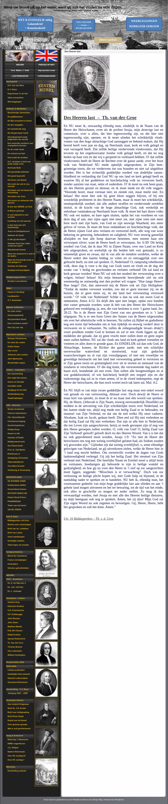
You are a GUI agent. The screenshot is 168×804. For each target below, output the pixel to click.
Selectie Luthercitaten (18, 678)
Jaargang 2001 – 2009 (18, 693)
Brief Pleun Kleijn (16, 716)
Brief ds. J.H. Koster (17, 708)
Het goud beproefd (16, 176)
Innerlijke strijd (14, 386)
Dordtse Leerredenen (17, 281)
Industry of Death (15, 437)
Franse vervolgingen (17, 560)
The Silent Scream (16, 466)
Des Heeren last (72, 51)
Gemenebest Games (17, 489)
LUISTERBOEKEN (20, 76)
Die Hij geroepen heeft (18, 133)
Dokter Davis (13, 346)
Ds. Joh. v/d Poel (15, 587)
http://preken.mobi (46, 70)
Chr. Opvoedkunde (16, 417)
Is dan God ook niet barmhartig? (17, 226)
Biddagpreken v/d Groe (18, 520)
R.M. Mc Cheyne (15, 631)
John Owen (13, 622)
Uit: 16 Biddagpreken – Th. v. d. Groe (88, 518)
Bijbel (8, 288)
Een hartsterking (15, 374)
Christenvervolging (16, 421)
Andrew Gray (14, 602)
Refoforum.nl (14, 454)
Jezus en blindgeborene (19, 231)
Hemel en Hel (14, 433)
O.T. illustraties (14, 300)
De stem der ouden (16, 342)
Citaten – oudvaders (15, 370)
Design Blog (97, 800)
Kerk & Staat (12, 516)
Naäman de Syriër (16, 235)
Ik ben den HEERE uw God (20, 207)
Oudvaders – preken (15, 598)
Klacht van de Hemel (17, 720)
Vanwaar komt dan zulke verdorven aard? (19, 244)
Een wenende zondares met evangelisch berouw (20, 144)
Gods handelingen (16, 537)
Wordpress (119, 800)
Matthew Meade (15, 626)
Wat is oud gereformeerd (19, 728)
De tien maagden (15, 125)
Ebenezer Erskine (16, 606)
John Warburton (15, 359)
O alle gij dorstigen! (17, 239)
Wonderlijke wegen (16, 363)
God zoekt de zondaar (18, 157)
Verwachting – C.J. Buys (17, 689)
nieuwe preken (108, 39)
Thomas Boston (15, 647)
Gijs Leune (12, 350)
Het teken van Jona (16, 196)
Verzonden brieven (14, 700)
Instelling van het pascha (19, 221)
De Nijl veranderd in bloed (20, 121)
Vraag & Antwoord (14, 736)
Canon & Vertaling (16, 292)
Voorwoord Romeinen (18, 682)
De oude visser (14, 311)
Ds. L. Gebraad (14, 591)
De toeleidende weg (17, 129)
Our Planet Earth (15, 446)
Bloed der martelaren (17, 556)
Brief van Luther (15, 533)
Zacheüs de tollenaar (17, 266)
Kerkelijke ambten (16, 541)
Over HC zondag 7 (16, 760)
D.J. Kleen (12, 89)
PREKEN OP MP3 (46, 65)
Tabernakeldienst (15, 462)
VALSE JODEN (14, 509)
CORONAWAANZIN (46, 76)
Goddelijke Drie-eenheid (19, 674)
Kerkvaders (13, 564)
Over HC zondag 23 (16, 756)
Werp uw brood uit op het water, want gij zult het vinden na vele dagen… (64, 7)
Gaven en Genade (16, 382)
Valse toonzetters (15, 98)
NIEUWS (20, 65)
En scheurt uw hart (16, 153)
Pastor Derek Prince (17, 497)
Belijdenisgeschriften (16, 277)
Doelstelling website (17, 771)
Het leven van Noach (17, 180)
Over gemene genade (17, 724)
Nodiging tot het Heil (17, 390)
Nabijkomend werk (16, 442)
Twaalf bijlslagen (15, 398)
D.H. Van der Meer (16, 85)
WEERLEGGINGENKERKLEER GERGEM (144, 23)
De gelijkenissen (15, 117)
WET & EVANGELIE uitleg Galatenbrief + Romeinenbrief (35, 24)
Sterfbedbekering (15, 394)
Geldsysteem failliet (17, 485)
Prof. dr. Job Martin (16, 450)
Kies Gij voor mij (15, 327)
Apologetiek (11, 81)
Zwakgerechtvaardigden (19, 270)
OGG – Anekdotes (14, 579)
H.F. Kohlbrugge (15, 614)
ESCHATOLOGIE (14, 477)
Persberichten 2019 (15, 662)
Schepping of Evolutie (18, 458)
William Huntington (16, 655)
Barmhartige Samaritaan (19, 113)
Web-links (10, 767)
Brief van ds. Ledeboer (18, 529)
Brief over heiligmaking (18, 712)
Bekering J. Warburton (18, 739)
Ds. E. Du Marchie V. (17, 583)
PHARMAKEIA (14, 501)
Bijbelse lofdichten (14, 307)
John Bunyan (14, 618)
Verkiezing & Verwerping (19, 470)
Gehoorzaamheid (15, 315)
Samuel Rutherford (16, 639)
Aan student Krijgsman (18, 704)
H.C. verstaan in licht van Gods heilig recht (19, 163)
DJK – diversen (13, 405)
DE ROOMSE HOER (17, 481)
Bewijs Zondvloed (16, 409)
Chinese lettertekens (17, 413)
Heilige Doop (13, 429)
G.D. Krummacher (16, 610)
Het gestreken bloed (17, 319)
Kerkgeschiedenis (14, 552)
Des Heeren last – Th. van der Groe (100, 117)
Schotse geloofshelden (18, 568)
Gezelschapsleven (16, 425)
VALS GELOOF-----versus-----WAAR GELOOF (84, 25)
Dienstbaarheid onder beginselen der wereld (18, 138)
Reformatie (11, 666)
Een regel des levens (17, 378)
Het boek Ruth (14, 168)
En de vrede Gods (16, 149)
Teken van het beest (17, 505)
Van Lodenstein (15, 651)
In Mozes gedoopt (16, 211)
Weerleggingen (15, 102)
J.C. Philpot (13, 748)
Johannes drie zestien (18, 355)
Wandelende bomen (17, 250)
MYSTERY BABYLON (17, 493)
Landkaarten (13, 296)
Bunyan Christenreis (17, 338)
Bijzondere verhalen (15, 334)
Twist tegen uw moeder (18, 545)
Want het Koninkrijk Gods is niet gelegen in (20, 261)
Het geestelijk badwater (18, 172)
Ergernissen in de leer (18, 93)
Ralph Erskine (14, 635)
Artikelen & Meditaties (16, 109)
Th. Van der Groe (15, 643)
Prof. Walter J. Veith (20, 70)
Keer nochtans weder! (18, 323)
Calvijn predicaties (16, 670)
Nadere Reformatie (16, 752)
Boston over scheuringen (19, 524)
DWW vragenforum (16, 743)
